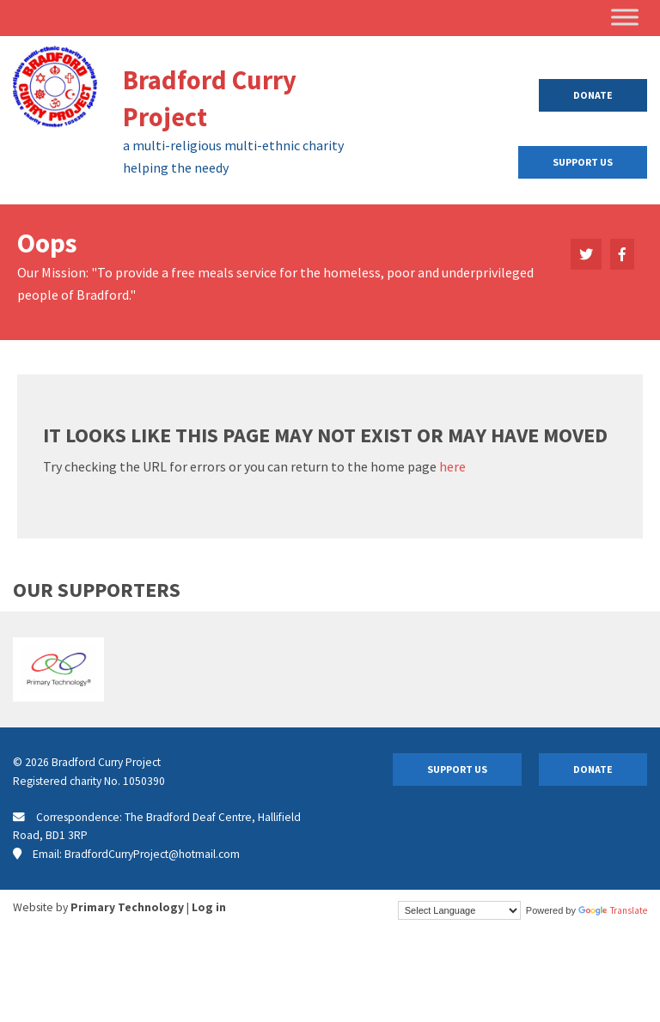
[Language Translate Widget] (459, 910)
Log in (209, 907)
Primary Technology (127, 907)
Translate (612, 910)
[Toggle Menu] (625, 17)
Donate (593, 94)
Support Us (583, 161)
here (452, 466)
